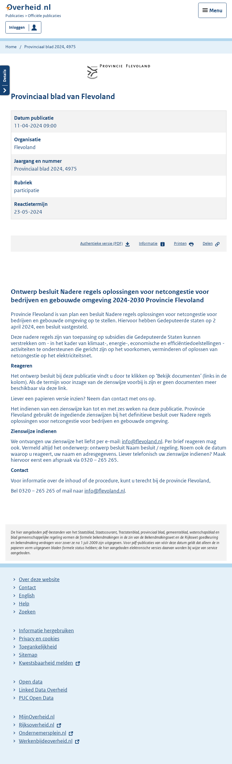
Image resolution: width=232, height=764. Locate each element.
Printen (184, 244)
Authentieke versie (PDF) (105, 244)
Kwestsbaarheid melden (46, 663)
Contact (27, 587)
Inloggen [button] (17, 27)
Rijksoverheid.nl (36, 725)
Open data (31, 681)
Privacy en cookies (39, 638)
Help (24, 603)
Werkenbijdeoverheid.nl (45, 741)
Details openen (5, 80)
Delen (211, 244)
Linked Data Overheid (43, 689)
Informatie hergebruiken (46, 630)
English (27, 595)
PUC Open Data (36, 698)
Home (10, 46)
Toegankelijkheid (38, 646)
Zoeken (27, 611)
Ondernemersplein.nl (42, 733)
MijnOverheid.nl (36, 716)
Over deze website (39, 579)
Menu (215, 10)
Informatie (152, 244)
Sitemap (28, 654)
